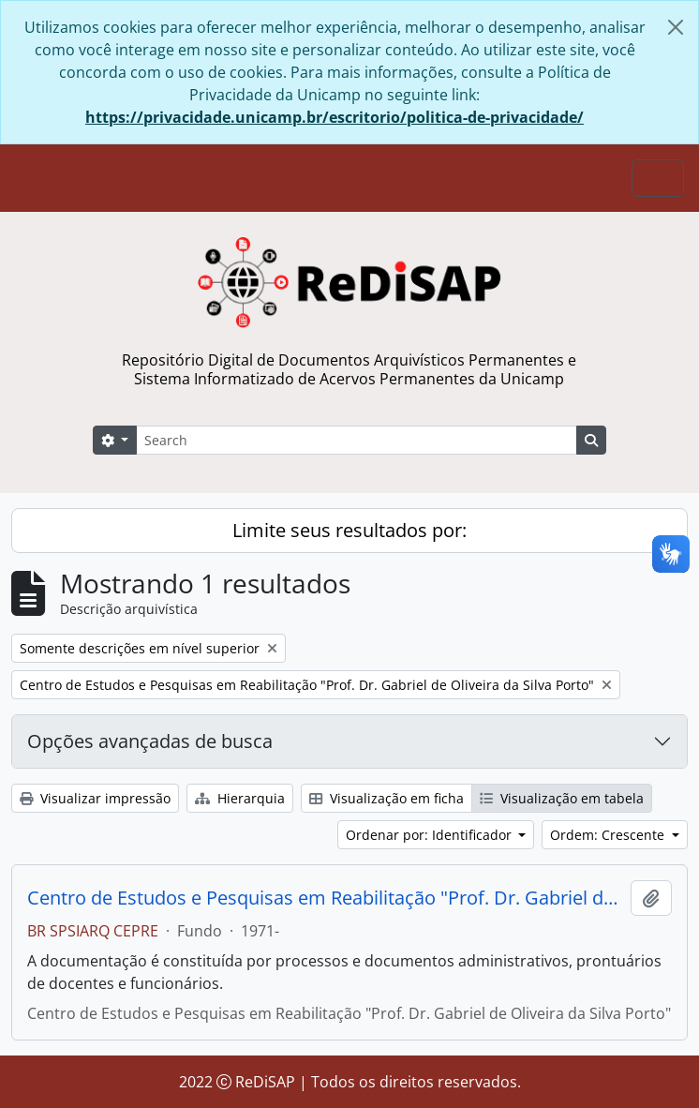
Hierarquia (240, 798)
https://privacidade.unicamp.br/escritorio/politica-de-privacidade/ (334, 117)
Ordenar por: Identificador (430, 835)
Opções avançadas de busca (150, 741)
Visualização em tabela (562, 798)
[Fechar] (675, 27)
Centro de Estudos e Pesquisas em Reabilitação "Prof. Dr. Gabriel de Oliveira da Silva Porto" (325, 898)
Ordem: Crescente (609, 835)
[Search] (356, 440)
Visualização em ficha (386, 798)
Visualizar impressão (95, 798)
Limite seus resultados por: (349, 530)
